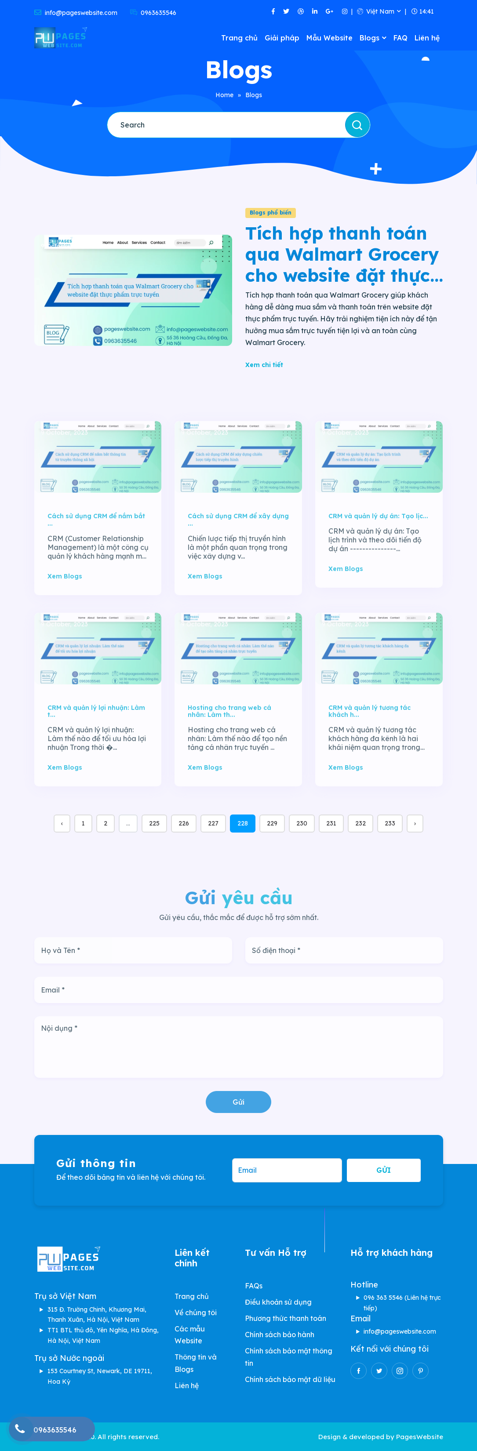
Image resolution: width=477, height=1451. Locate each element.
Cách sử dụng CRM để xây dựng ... (238, 548)
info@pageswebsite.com (400, 1331)
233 (390, 823)
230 (301, 823)
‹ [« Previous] (62, 823)
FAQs (253, 1285)
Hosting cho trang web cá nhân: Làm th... (229, 739)
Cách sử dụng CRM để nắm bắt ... (96, 548)
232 (360, 823)
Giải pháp (282, 37)
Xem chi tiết (264, 365)
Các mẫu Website (190, 1334)
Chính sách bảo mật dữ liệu (290, 1379)
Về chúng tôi (196, 1312)
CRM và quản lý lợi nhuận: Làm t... (96, 739)
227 (213, 823)
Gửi (238, 1102)
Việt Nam (375, 11)
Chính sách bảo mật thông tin (288, 1356)
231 (331, 823)
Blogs (369, 37)
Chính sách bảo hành (279, 1334)
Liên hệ (427, 37)
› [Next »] (415, 823)
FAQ (400, 37)
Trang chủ (239, 37)
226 (183, 823)
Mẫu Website (329, 37)
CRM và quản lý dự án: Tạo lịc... (378, 545)
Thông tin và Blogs (196, 1363)
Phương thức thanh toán (285, 1318)
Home (224, 95)
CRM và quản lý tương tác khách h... (369, 739)
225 (154, 823)
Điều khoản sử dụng (278, 1302)
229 (272, 823)
